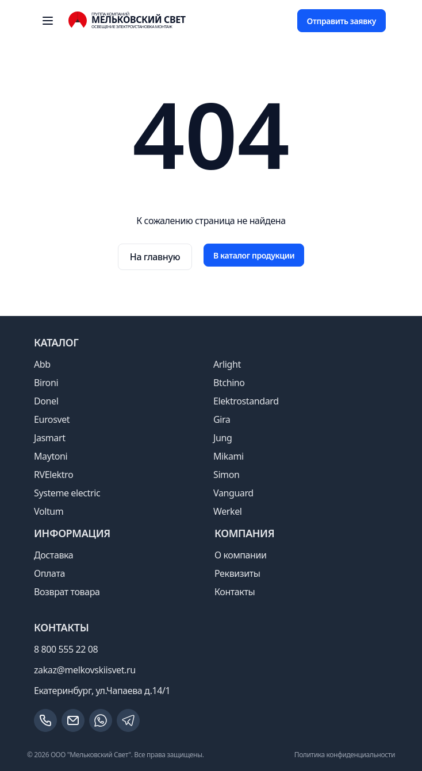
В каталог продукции (253, 255)
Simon (226, 474)
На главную (155, 256)
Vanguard (233, 493)
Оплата (49, 573)
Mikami (228, 456)
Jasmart (50, 437)
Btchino (229, 382)
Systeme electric (67, 493)
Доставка (53, 555)
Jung (222, 437)
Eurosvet (52, 419)
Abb (42, 364)
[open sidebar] (47, 20)
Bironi (46, 382)
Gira (221, 419)
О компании (240, 555)
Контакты (234, 591)
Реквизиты (237, 573)
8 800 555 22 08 (66, 649)
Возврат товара (67, 591)
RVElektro (53, 474)
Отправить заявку (341, 21)
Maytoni (50, 456)
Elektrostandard (246, 401)
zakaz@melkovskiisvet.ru (85, 670)
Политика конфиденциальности (344, 755)
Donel (46, 401)
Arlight (227, 364)
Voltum (48, 511)
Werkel (227, 511)
